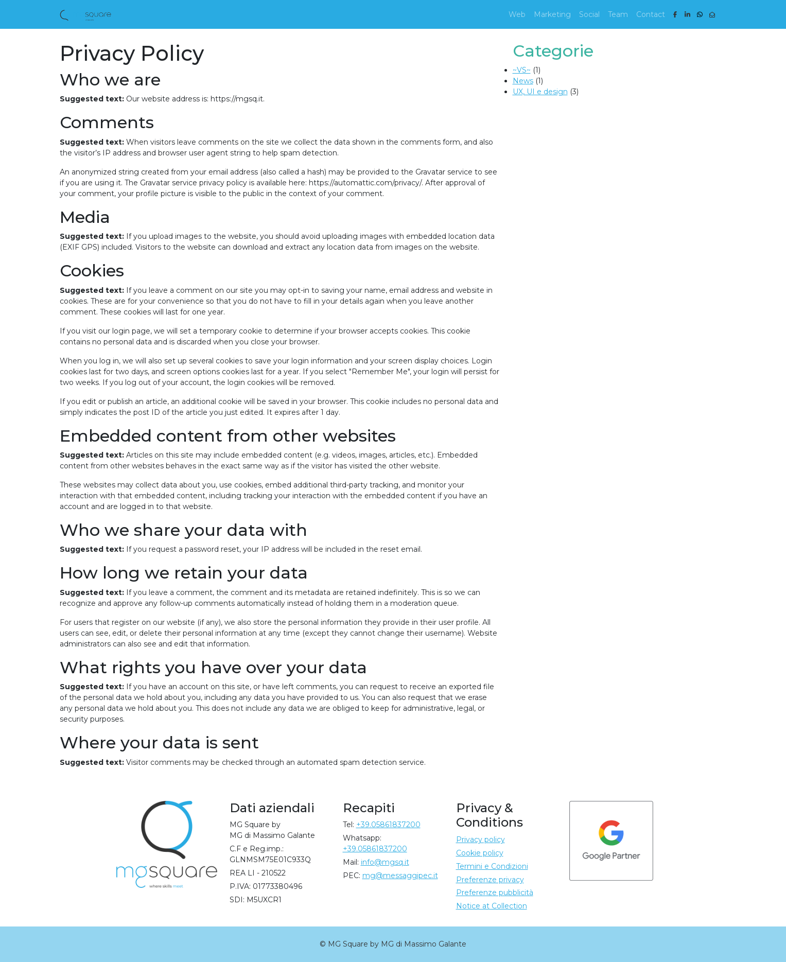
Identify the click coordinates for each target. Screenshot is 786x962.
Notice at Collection (491, 906)
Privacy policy (480, 839)
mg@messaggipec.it (400, 875)
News (523, 80)
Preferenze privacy (490, 879)
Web (517, 14)
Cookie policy (479, 853)
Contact (650, 14)
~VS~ (522, 70)
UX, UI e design (540, 91)
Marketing (552, 14)
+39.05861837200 (388, 824)
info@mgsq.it (385, 862)
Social (589, 14)
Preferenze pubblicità (494, 892)
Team (618, 14)
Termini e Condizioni (492, 866)
